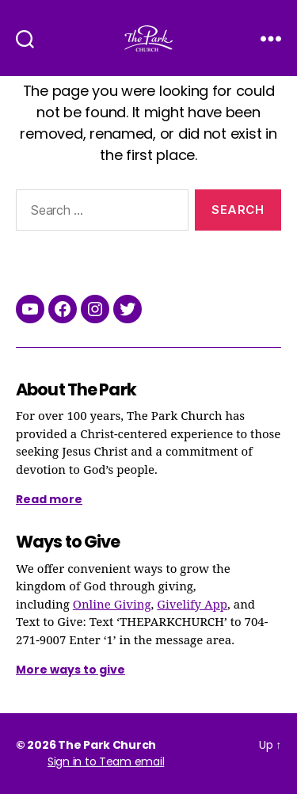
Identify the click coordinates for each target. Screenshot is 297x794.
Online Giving (112, 605)
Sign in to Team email (106, 761)
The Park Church (107, 745)
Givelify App (192, 605)
